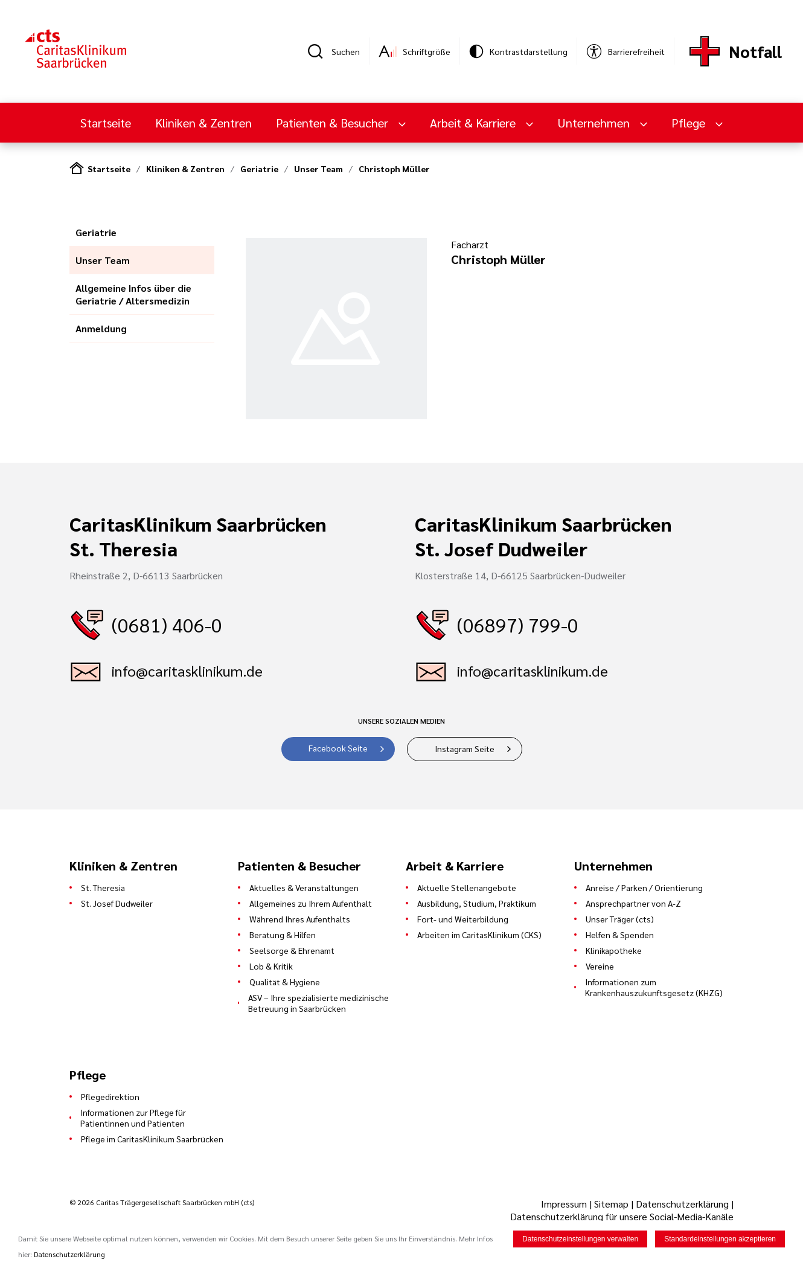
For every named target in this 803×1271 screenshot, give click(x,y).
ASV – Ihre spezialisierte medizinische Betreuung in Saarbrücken (318, 1003)
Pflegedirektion (110, 1096)
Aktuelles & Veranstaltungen (304, 887)
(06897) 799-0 (517, 624)
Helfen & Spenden (620, 934)
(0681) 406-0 (167, 624)
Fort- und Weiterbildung (462, 918)
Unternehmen (595, 122)
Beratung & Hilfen (282, 934)
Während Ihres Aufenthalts (299, 918)
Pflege (689, 122)
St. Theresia (103, 887)
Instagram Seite (464, 748)
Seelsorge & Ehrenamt (291, 950)
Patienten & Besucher (333, 122)
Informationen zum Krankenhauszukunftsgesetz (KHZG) (654, 987)
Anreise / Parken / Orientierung (644, 887)
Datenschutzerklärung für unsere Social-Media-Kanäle (622, 1216)
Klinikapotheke (614, 950)
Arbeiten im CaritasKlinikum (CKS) (479, 934)
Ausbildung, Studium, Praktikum (476, 903)
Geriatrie (259, 168)
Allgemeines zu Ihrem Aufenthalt (310, 903)
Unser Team (318, 168)
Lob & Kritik (271, 965)
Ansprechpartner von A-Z (633, 903)
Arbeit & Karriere (474, 122)
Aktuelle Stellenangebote (466, 887)
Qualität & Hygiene (284, 981)
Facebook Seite (338, 747)
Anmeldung (101, 328)
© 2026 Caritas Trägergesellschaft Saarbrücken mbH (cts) (161, 1202)
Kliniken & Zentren (203, 122)
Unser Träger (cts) (620, 918)
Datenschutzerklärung (682, 1203)
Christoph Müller (394, 168)
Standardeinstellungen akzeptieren (720, 1240)
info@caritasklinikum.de (187, 670)
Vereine (600, 965)
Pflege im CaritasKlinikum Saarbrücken (152, 1138)
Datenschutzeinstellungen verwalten (580, 1240)
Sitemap (611, 1203)
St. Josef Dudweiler (117, 903)
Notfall (755, 51)
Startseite (105, 122)
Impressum (565, 1203)
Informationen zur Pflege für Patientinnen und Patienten (133, 1117)
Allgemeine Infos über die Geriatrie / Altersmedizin (133, 294)
